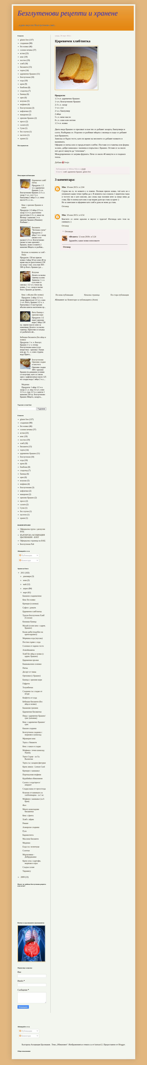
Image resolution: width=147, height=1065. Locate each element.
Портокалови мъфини (32, 775)
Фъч (24, 805)
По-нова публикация (64, 295)
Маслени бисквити (31, 839)
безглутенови (25, 108)
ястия (22, 53)
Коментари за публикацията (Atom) (83, 300)
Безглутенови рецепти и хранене (68, 13)
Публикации (25, 555)
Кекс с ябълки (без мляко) (32, 295)
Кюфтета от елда (30, 698)
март (25, 592)
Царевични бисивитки (32, 712)
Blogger (121, 1045)
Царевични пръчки (31, 660)
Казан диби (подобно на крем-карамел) (33, 633)
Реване (25, 823)
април (26, 588)
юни (25, 580)
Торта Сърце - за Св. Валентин (31, 758)
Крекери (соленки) (30, 604)
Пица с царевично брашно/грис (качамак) (34, 717)
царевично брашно (75, 172)
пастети (23, 135)
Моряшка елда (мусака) (33, 638)
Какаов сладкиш (29, 728)
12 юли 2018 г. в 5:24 (87, 237)
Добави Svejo (62, 162)
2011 (23, 573)
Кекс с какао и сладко (32, 746)
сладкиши (24, 43)
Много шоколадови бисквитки (31, 810)
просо (22, 121)
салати (23, 125)
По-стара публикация (120, 295)
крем (22, 84)
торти (22, 70)
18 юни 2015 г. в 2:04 (75, 187)
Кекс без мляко (29, 600)
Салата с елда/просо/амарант (31, 783)
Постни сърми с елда (31, 642)
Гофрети (26, 684)
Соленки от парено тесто (33, 646)
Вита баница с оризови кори (38, 313)
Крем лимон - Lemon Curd (34, 767)
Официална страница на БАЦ (32, 541)
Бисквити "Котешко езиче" (39, 228)
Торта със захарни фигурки (34, 763)
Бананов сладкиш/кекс (32, 596)
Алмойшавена (29, 650)
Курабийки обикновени (32, 778)
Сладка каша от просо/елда (34, 789)
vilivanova (73, 237)
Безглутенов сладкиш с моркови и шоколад (32, 733)
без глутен (24, 132)
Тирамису (27, 871)
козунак (23, 101)
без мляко (24, 46)
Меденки (25, 384)
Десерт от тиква (29, 672)
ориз (22, 98)
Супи (22, 128)
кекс (22, 57)
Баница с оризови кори (32, 680)
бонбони (23, 87)
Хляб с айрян (28, 819)
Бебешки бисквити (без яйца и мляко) (32, 703)
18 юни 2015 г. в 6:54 (75, 215)
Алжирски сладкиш (31, 827)
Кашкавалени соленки (32, 664)
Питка (25, 668)
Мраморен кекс (29, 739)
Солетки (26, 851)
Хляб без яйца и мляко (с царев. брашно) (33, 655)
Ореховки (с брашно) (32, 676)
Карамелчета (28, 835)
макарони (24, 115)
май (25, 584)
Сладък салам (28, 867)
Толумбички (28, 687)
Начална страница (92, 295)
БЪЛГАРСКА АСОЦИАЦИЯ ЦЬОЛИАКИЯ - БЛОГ (32, 536)
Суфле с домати (29, 608)
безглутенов (25, 77)
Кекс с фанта (28, 815)
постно (23, 60)
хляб (65, 172)
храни (22, 138)
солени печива (26, 50)
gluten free (87, 172)
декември (27, 576)
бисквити (24, 67)
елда (22, 81)
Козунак (35, 272)
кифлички (24, 111)
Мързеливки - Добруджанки (29, 856)
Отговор (65, 206)
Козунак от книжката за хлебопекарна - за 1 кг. (33, 794)
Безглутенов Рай (27, 544)
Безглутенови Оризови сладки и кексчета (39, 362)
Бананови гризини (30, 708)
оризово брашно (27, 118)
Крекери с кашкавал (31, 771)
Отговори (69, 232)
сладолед (24, 91)
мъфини (23, 104)
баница (23, 94)
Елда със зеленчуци (31, 847)
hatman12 (98, 1045)
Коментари (25, 560)
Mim (64, 187)
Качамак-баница (29, 622)
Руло (25, 831)
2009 (23, 877)
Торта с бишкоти (30, 742)
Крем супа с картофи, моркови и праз (32, 862)
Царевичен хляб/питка (32, 611)
